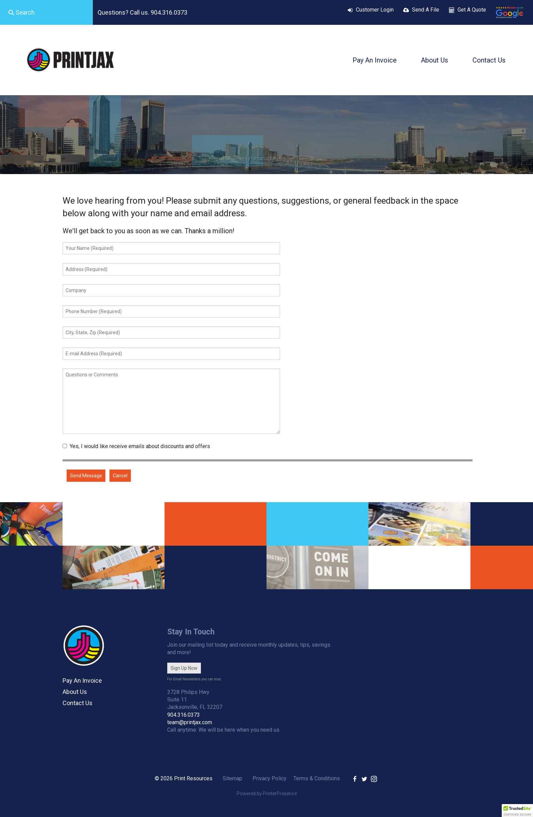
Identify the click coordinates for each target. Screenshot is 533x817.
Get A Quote (472, 9)
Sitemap (232, 778)
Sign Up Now (184, 668)
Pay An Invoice (375, 60)
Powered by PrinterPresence (267, 793)
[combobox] (46, 12)
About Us (434, 60)
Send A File (425, 9)
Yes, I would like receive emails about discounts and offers (136, 446)
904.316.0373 (183, 715)
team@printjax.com (189, 722)
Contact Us (488, 60)
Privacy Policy (270, 778)
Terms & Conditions (316, 778)
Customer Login (375, 9)
